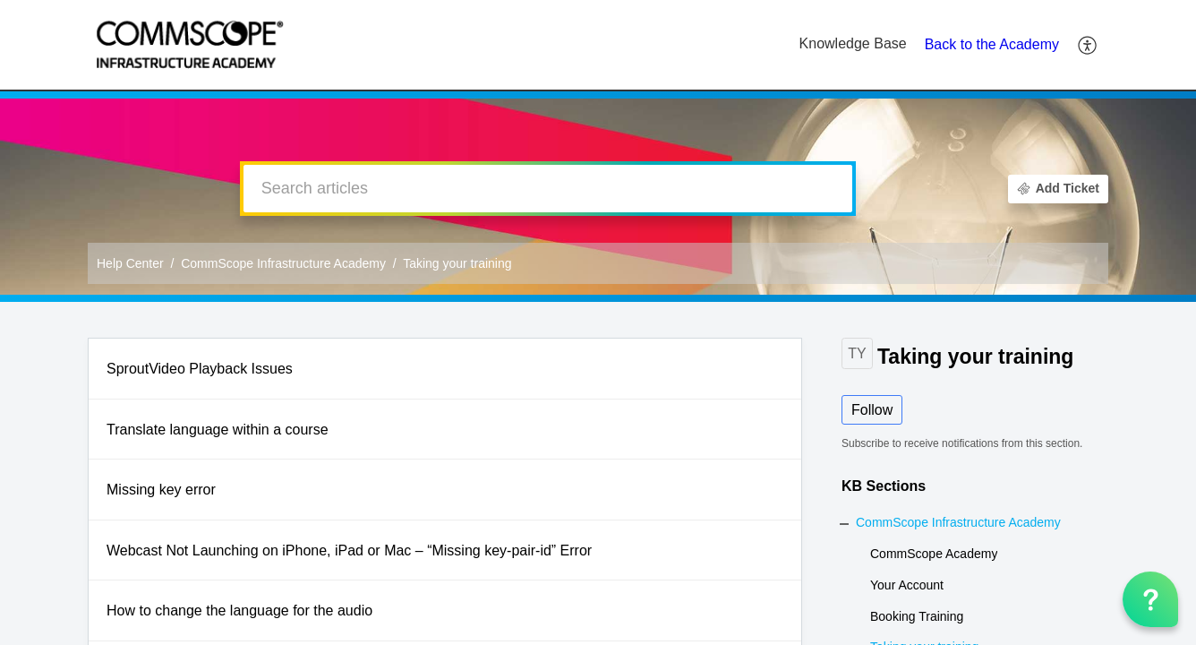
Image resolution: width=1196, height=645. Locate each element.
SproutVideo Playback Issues (200, 368)
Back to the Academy (992, 44)
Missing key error (161, 489)
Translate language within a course (218, 429)
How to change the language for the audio (239, 610)
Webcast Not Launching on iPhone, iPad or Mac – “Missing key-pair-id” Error (349, 550)
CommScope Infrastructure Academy (283, 263)
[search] (547, 188)
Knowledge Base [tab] (853, 43)
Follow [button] (872, 409)
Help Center (130, 263)
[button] (1088, 44)
